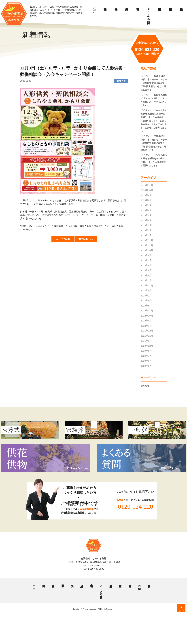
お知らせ (145, 385)
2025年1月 (146, 235)
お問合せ (139, 586)
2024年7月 (146, 260)
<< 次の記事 (60, 238)
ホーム (94, 8)
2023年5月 (146, 305)
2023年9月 (146, 290)
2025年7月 (146, 205)
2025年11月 (147, 185)
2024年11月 (147, 245)
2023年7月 (146, 295)
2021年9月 (146, 340)
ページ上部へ (179, 612)
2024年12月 (147, 240)
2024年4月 (146, 275)
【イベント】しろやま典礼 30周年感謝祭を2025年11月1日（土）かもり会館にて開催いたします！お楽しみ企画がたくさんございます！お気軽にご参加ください (154, 120)
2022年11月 (147, 310)
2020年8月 (146, 350)
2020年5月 (146, 366)
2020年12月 (147, 345)
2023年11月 (147, 285)
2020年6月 (146, 360)
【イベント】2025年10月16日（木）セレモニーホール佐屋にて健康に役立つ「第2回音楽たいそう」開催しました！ (154, 143)
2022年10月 (147, 315)
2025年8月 (146, 200)
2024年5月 (146, 270)
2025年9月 (146, 195)
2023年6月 (146, 300)
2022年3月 (146, 325)
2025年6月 (146, 210)
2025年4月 (146, 220)
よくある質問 (148, 12)
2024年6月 (146, 265)
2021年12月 (147, 330)
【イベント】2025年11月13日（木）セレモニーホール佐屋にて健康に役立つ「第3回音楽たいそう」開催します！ (154, 83)
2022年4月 (146, 320)
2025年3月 (146, 225)
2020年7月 (146, 355)
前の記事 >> (87, 238)
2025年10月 (147, 190)
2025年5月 (146, 215)
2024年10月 (147, 250)
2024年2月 (146, 280)
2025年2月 (146, 230)
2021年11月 (147, 335)
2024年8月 (146, 255)
